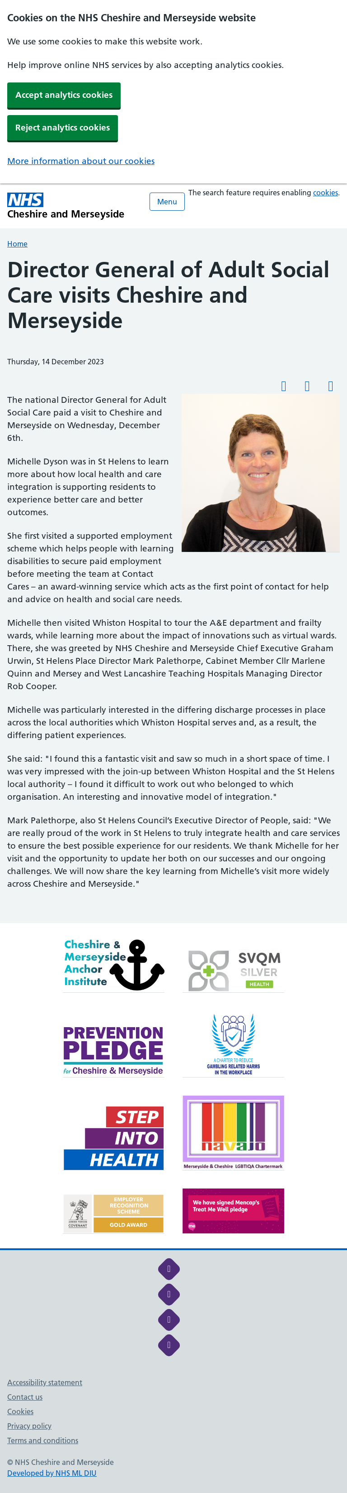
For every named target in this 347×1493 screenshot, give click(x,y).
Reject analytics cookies (62, 127)
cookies (325, 192)
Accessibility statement (44, 1382)
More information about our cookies (81, 161)
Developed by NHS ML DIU (52, 1473)
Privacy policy (29, 1425)
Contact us (24, 1396)
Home (17, 243)
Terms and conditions (42, 1440)
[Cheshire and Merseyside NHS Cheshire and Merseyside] (66, 206)
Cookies (20, 1411)
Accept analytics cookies (64, 95)
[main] (173, 590)
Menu (167, 201)
